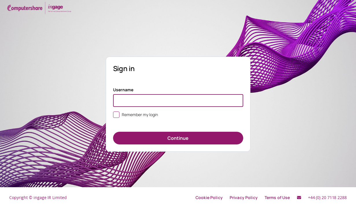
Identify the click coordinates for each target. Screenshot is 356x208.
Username (123, 89)
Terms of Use (277, 197)
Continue (178, 138)
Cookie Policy (209, 197)
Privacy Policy (244, 197)
